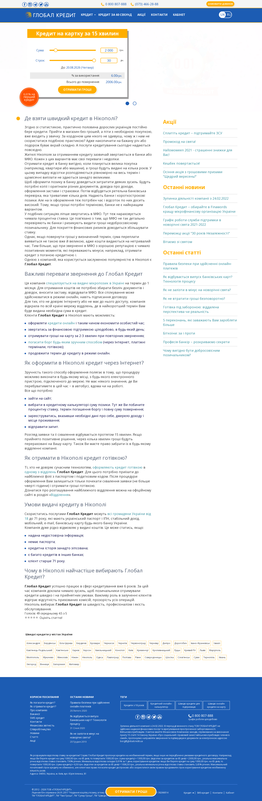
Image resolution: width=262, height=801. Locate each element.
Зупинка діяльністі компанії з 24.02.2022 (196, 198)
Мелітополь (33, 657)
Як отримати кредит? (43, 706)
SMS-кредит (203, 792)
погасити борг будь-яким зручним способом (65, 342)
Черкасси (109, 643)
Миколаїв (62, 657)
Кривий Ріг (190, 650)
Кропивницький (161, 650)
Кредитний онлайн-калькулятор (161, 705)
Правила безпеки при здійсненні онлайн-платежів (90, 706)
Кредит (87, 15)
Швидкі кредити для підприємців (189, 705)
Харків (75, 650)
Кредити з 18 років (134, 705)
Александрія (33, 643)
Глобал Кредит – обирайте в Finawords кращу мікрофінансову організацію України (199, 209)
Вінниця (44, 664)
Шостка (170, 657)
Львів (202, 650)
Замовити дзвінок (220, 4)
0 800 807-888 (115, 4)
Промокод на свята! (179, 141)
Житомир (74, 664)
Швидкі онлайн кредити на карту (216, 705)
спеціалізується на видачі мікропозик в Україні (85, 283)
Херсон (87, 650)
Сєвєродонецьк (153, 657)
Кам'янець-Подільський (39, 650)
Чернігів (122, 643)
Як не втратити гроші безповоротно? (194, 298)
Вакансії (35, 714)
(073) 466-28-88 (146, 4)
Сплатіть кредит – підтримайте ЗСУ (192, 133)
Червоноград (138, 643)
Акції (141, 15)
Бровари (95, 643)
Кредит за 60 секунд (115, 15)
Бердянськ (50, 643)
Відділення (60, 495)
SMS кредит (37, 718)
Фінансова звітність (42, 725)
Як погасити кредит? (42, 702)
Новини (34, 733)
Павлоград (112, 657)
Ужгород (31, 664)
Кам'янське (62, 650)
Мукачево (48, 657)
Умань (222, 657)
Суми (196, 657)
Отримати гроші (131, 791)
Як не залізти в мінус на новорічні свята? (197, 290)
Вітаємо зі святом (177, 242)
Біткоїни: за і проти (179, 333)
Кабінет (179, 15)
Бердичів (81, 643)
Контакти (159, 15)
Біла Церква (66, 643)
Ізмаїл (217, 643)
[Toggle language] (222, 14)
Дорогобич (180, 643)
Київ (131, 650)
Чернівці (153, 643)
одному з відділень (40, 472)
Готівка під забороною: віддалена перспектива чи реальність (191, 309)
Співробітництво (40, 729)
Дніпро (166, 643)
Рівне (138, 657)
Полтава (126, 657)
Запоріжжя (59, 664)
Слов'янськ (184, 657)
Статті (34, 737)
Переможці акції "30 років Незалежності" (196, 233)
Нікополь (87, 657)
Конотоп (120, 650)
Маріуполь (215, 650)
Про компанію (38, 710)
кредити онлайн (61, 323)
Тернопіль (209, 657)
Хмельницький (103, 650)
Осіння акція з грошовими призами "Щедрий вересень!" (192, 174)
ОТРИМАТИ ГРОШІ (77, 90)
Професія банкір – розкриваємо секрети (196, 342)
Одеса (99, 657)
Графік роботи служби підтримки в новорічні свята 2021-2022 (192, 222)
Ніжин (75, 657)
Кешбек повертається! (181, 163)
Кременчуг (143, 650)
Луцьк (177, 650)
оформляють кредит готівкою (117, 467)
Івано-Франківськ (200, 643)
